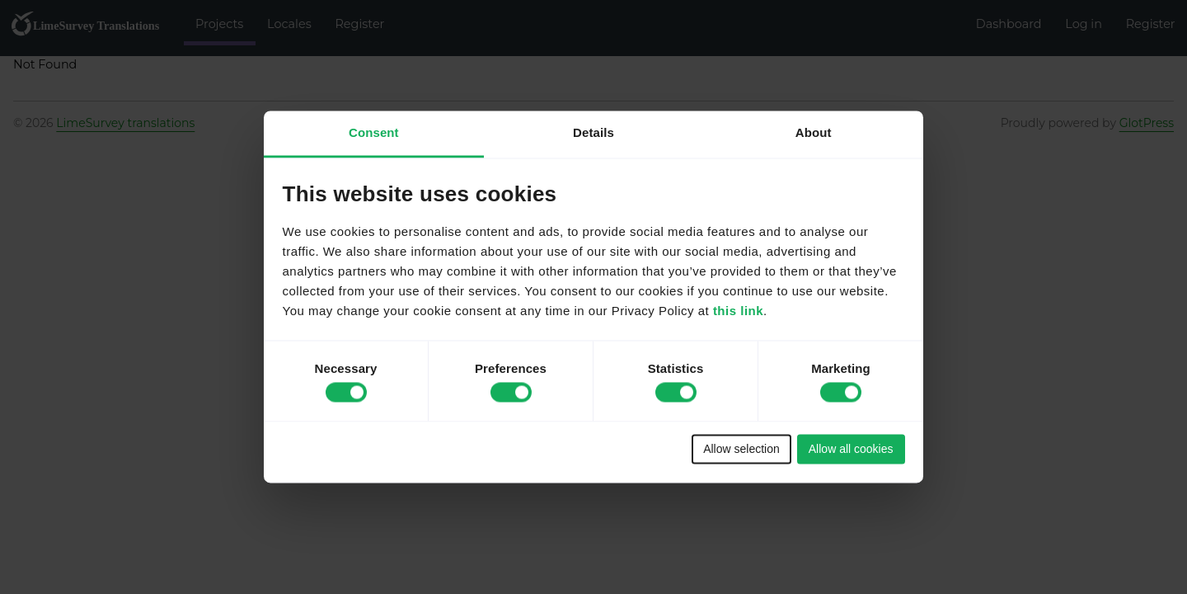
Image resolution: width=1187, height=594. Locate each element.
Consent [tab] (374, 132)
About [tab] (813, 132)
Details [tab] (593, 132)
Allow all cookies (851, 448)
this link (738, 311)
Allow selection (741, 448)
